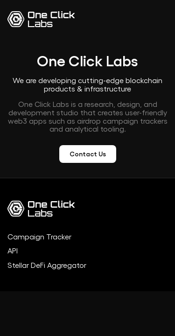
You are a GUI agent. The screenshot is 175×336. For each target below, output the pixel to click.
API (12, 251)
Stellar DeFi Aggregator (46, 265)
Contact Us (88, 154)
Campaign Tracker (39, 237)
